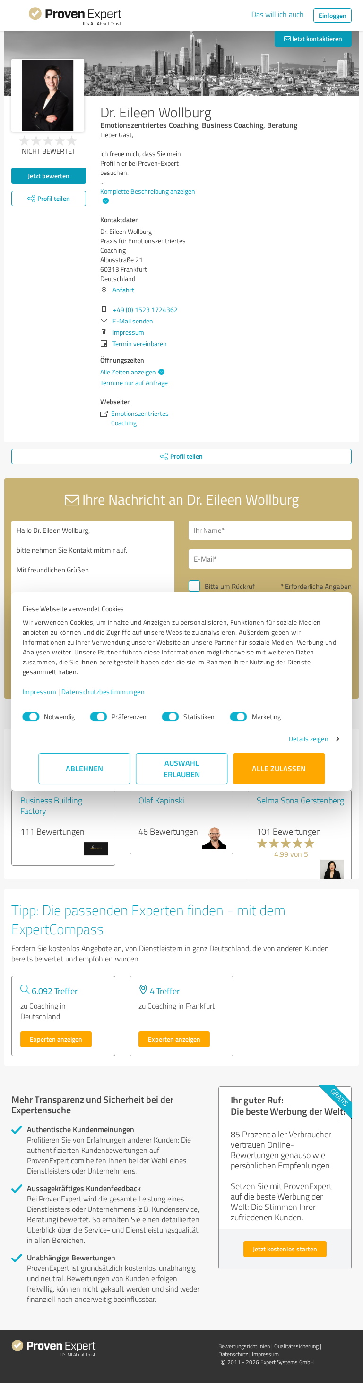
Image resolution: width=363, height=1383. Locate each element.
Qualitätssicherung (296, 1346)
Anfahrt (123, 289)
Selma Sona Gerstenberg (300, 800)
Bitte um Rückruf (230, 586)
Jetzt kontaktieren (313, 38)
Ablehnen (84, 768)
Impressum (55, 691)
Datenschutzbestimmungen (119, 691)
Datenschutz (233, 1354)
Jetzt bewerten (48, 175)
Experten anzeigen (56, 1039)
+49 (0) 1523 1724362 (145, 309)
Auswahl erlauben (182, 768)
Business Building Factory (51, 805)
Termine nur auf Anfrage (134, 382)
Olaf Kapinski (161, 800)
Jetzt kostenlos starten (285, 1248)
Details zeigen (292, 738)
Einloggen (332, 15)
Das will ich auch (277, 14)
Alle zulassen (279, 768)
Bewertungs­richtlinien (244, 1346)
